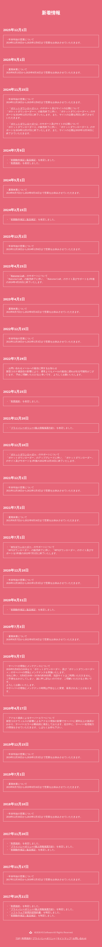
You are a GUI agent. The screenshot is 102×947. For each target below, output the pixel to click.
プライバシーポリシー (44, 938)
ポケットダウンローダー (23, 454)
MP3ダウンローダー (21, 546)
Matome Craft (17, 275)
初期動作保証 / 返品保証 (23, 159)
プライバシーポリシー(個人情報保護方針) (32, 427)
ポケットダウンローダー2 (24, 123)
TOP (18, 938)
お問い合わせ (80, 938)
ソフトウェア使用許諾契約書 (26, 912)
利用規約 (15, 163)
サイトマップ (64, 938)
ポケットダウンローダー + (24, 108)
